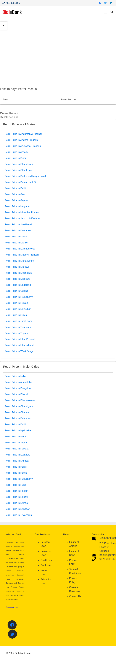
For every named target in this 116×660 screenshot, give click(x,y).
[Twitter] (105, 3)
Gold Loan (46, 560)
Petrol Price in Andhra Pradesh (21, 140)
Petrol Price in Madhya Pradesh (22, 254)
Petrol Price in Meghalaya (18, 273)
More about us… (12, 607)
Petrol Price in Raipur (16, 491)
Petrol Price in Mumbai (17, 460)
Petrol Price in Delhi (15, 188)
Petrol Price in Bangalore (18, 388)
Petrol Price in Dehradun (18, 418)
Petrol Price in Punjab (16, 303)
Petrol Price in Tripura (16, 333)
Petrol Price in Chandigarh (19, 164)
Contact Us (75, 596)
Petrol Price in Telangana (18, 327)
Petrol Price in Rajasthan (18, 309)
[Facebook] (100, 3)
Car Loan (46, 565)
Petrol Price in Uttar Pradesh (20, 339)
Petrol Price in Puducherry (19, 297)
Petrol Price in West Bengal (19, 351)
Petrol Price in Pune (15, 485)
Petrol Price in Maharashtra (19, 260)
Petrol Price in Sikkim (16, 315)
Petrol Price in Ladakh (16, 242)
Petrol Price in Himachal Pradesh (22, 212)
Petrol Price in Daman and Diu (21, 182)
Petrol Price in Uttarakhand (19, 345)
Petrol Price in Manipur (17, 266)
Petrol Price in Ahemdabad (19, 382)
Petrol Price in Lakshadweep (20, 248)
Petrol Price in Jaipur (16, 442)
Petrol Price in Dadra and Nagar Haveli (25, 176)
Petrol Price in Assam (16, 152)
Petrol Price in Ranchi (16, 497)
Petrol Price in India (15, 376)
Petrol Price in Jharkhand (18, 224)
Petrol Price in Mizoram (17, 279)
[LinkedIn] (111, 3)
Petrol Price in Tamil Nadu (18, 321)
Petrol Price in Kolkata (16, 448)
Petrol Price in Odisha (16, 291)
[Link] (12, 12)
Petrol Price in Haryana (17, 206)
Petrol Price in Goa (15, 194)
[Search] (112, 12)
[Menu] (105, 12)
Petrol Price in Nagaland (18, 285)
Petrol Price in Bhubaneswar (20, 400)
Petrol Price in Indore (16, 436)
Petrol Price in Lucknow (17, 454)
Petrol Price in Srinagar (17, 509)
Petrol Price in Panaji (16, 466)
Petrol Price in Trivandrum (18, 515)
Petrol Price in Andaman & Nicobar (23, 134)
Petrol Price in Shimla (16, 503)
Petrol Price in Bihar (15, 158)
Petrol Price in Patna (16, 472)
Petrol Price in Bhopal (16, 394)
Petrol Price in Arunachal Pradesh (23, 146)
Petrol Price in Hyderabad (18, 430)
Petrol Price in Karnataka (18, 230)
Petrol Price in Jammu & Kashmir (22, 218)
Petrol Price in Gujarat (16, 200)
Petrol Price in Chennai (17, 412)
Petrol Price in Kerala (16, 236)
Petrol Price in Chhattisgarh (19, 170)
